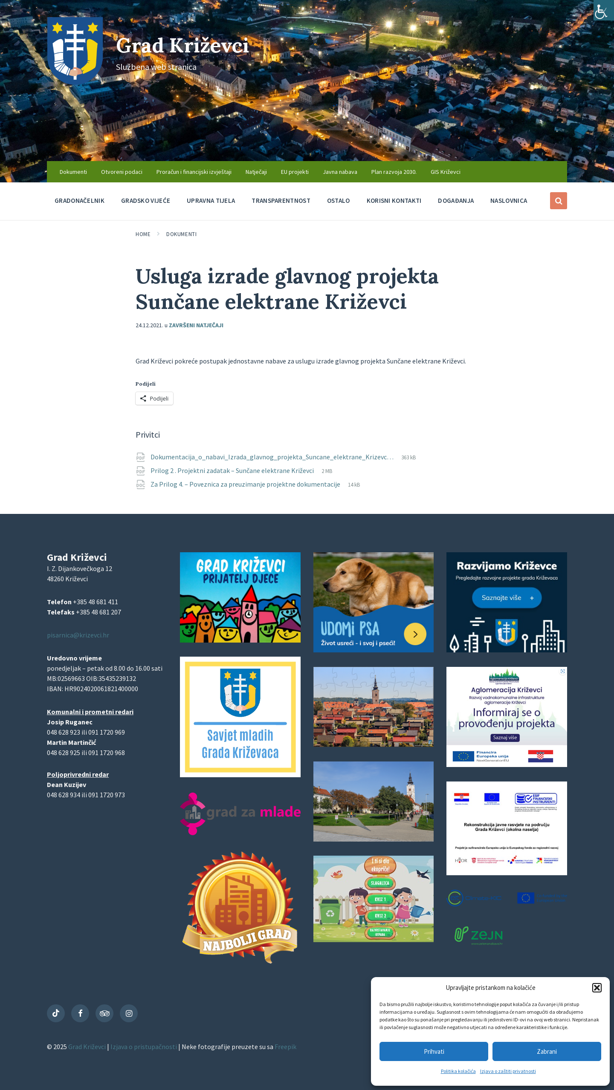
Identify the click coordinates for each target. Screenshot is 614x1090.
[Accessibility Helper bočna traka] (604, 10)
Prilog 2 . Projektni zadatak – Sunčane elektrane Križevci (233, 470)
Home (143, 234)
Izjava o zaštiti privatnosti (508, 1071)
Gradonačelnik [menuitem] (79, 200)
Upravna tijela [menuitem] (211, 200)
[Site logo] (75, 82)
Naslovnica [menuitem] (508, 200)
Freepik (285, 1046)
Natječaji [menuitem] (256, 172)
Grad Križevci (184, 45)
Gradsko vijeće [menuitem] (145, 200)
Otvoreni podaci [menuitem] (121, 172)
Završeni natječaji (196, 325)
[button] (597, 987)
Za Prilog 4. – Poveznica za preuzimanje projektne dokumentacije (246, 484)
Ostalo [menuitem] (338, 200)
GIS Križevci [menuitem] (445, 172)
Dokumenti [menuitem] (73, 172)
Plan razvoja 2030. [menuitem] (394, 172)
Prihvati (434, 1051)
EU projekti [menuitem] (295, 172)
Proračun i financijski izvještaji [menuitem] (194, 172)
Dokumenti (181, 234)
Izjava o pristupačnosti (144, 1046)
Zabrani (547, 1051)
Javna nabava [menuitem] (340, 172)
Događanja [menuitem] (456, 200)
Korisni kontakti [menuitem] (394, 200)
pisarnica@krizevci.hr (78, 635)
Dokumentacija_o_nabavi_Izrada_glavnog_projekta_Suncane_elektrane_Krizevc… (273, 457)
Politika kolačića (458, 1071)
